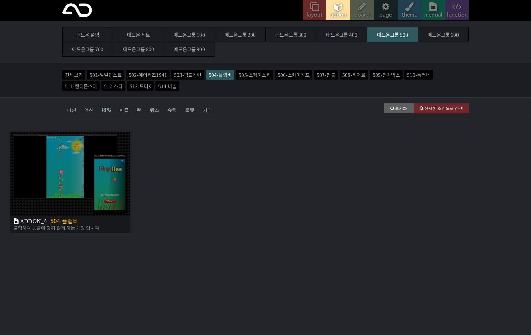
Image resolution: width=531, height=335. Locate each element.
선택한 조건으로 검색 (441, 108)
